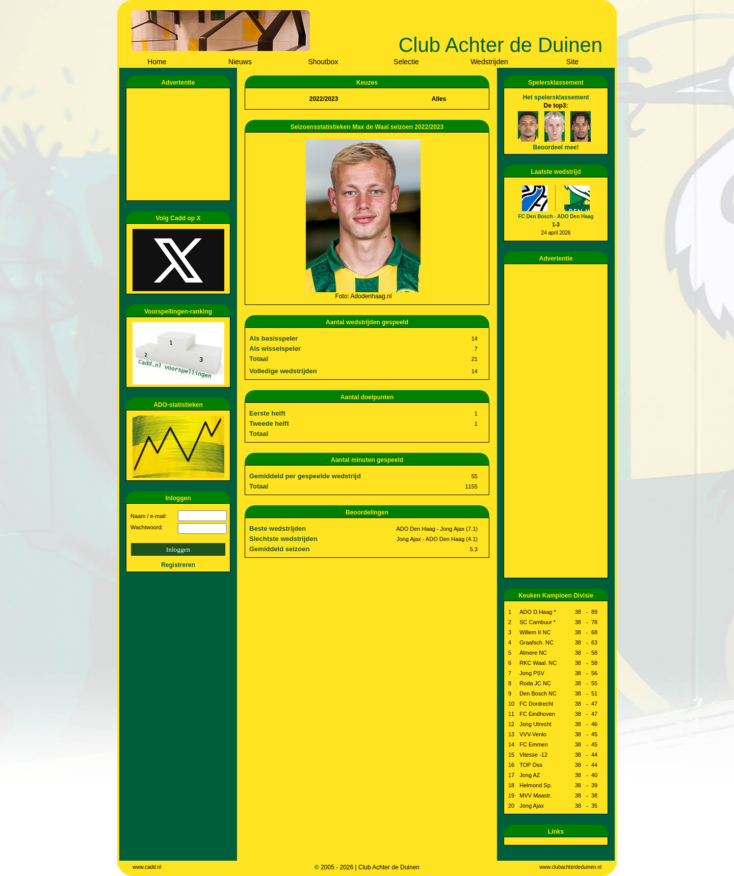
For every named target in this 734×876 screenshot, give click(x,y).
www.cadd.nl (147, 867)
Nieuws (240, 62)
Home (156, 62)
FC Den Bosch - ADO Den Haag (556, 216)
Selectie (406, 62)
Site (572, 62)
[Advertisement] (180, 144)
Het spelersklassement (555, 97)
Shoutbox (323, 62)
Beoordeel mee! (556, 147)
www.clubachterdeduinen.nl (570, 867)
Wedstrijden (489, 62)
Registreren (178, 565)
